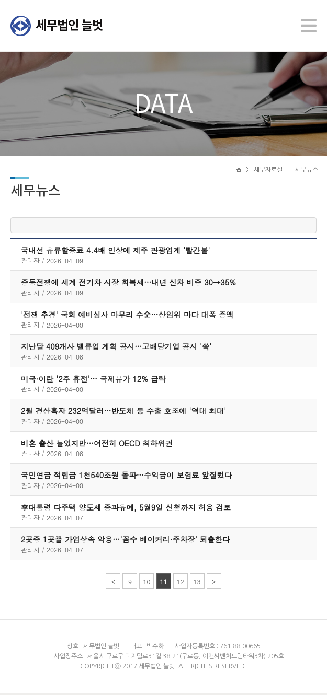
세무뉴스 (306, 171)
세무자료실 (268, 171)
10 (146, 582)
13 (197, 582)
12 (180, 582)
